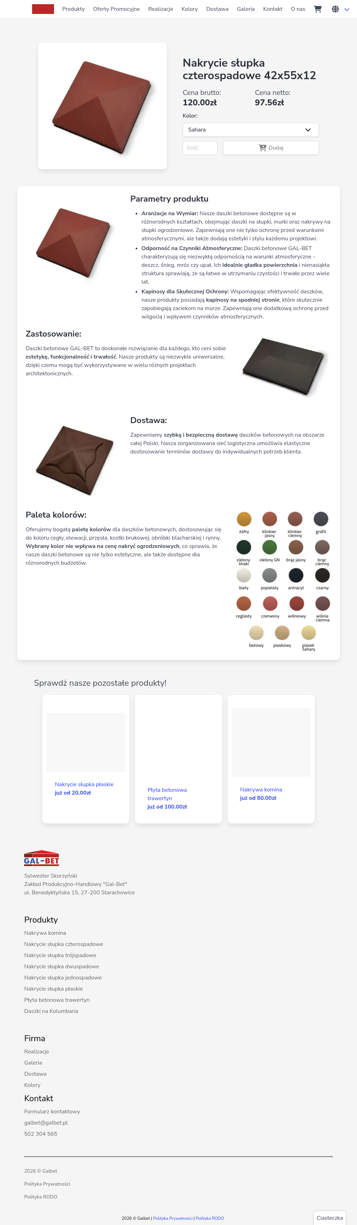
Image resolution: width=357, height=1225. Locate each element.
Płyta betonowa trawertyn (57, 1000)
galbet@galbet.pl (46, 1123)
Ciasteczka (330, 1218)
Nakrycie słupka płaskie (53, 989)
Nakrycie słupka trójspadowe (60, 955)
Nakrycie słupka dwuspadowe (61, 966)
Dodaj (271, 148)
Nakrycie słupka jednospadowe (63, 978)
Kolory (190, 9)
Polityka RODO (40, 1197)
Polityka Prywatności (47, 1184)
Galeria (246, 9)
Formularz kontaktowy (52, 1111)
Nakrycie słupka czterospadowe (63, 944)
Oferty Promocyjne (116, 9)
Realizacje (160, 9)
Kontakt (272, 9)
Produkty (73, 9)
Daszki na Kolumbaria (51, 1011)
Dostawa (217, 9)
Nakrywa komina (45, 933)
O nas (298, 9)
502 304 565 (40, 1134)
